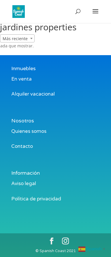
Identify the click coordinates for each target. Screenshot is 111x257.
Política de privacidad (36, 199)
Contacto (22, 146)
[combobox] (17, 38)
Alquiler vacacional (33, 94)
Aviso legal (23, 183)
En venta (21, 79)
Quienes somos (28, 131)
